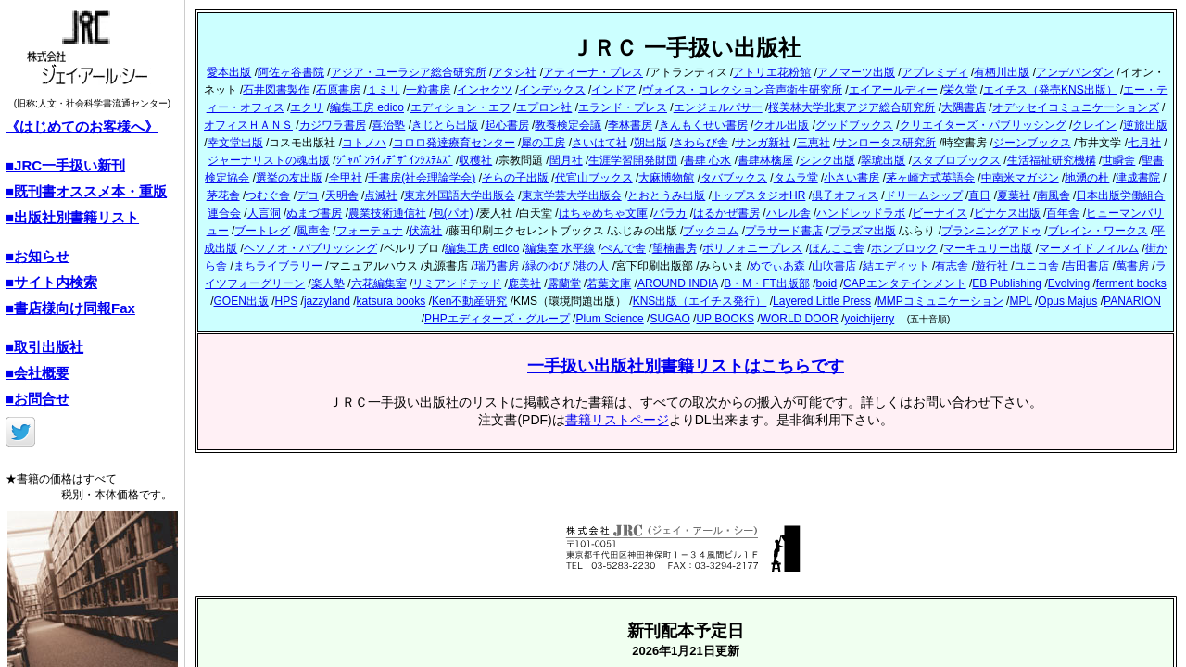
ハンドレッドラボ (860, 213)
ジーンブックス (1032, 142)
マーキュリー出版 (987, 248)
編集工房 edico (367, 107)
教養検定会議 (568, 125)
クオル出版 (781, 125)
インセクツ (484, 89)
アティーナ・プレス (593, 72)
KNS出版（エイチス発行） (700, 301)
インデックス (552, 89)
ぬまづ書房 (314, 213)
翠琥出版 (883, 160)
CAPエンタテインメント (904, 283)
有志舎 (951, 265)
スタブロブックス (956, 160)
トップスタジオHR (758, 195)
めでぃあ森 (777, 265)
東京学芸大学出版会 (572, 195)
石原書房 (338, 89)
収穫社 (475, 160)
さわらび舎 (700, 142)
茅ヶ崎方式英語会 (930, 177)
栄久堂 (960, 89)
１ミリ (383, 89)
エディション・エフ (460, 107)
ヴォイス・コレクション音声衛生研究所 (742, 89)
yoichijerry (869, 318)
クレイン (1094, 125)
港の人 (592, 265)
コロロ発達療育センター (454, 142)
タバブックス (733, 177)
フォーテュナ (369, 230)
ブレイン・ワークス (1098, 230)
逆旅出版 (1145, 125)
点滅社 (380, 195)
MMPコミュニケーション (940, 301)
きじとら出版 (444, 125)
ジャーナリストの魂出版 (269, 160)
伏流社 (425, 230)
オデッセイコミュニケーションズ (1075, 107)
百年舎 (1062, 213)
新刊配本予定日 (685, 631)
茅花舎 (223, 195)
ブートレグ (262, 230)
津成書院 (1138, 177)
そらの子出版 (515, 177)
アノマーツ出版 (856, 72)
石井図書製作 (276, 89)
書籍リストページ (617, 419)
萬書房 (1132, 265)
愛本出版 (229, 72)
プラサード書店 (784, 230)
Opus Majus (1067, 301)
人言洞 (264, 213)
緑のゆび (547, 265)
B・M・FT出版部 (767, 283)
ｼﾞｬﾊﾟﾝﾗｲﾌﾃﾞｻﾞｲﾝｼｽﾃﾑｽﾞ (394, 160)
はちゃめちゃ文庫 (603, 213)
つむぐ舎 (268, 195)
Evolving (1069, 283)
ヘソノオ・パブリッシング (310, 248)
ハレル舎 (788, 213)
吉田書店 (1087, 265)
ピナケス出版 (1007, 213)
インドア (613, 89)
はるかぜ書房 (726, 213)
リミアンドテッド (456, 283)
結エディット (896, 265)
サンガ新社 (762, 142)
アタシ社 (514, 72)
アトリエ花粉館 (772, 72)
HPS (286, 301)
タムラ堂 (796, 177)
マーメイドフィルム (1089, 248)
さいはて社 (599, 142)
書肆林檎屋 (765, 160)
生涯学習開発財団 (632, 160)
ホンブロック (904, 248)
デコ (307, 195)
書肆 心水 (707, 160)
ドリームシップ (924, 195)
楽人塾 (328, 283)
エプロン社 (544, 107)
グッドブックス (854, 125)
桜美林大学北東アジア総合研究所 (851, 107)
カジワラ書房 (332, 125)
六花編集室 (379, 283)
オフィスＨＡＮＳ (248, 125)
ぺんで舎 (623, 248)
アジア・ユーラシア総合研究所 (408, 72)
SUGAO (669, 318)
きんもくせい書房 (703, 125)
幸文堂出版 (235, 142)
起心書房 (507, 125)
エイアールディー (893, 89)
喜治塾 (388, 125)
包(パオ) (453, 213)
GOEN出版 (241, 301)
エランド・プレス (622, 107)
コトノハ (364, 142)
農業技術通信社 (387, 213)
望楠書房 (674, 248)
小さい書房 (851, 177)
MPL (1020, 301)
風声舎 (313, 230)
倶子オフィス (845, 195)
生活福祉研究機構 (1051, 160)
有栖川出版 (1001, 72)
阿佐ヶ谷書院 (291, 72)
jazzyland (327, 301)
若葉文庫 (609, 283)
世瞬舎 (1118, 160)
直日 (979, 195)
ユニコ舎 (1037, 265)
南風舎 (1053, 195)
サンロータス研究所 (886, 142)
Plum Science (609, 318)
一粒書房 (428, 89)
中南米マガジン (1020, 177)
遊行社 (991, 265)
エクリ (306, 107)
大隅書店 (963, 107)
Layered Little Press (822, 301)
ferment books (1131, 283)
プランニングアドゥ (991, 230)
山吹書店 (834, 265)
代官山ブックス (594, 177)
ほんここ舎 (836, 248)
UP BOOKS (724, 318)
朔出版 (650, 142)
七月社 (1144, 142)
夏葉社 (1013, 195)
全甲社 (345, 177)
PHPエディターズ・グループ (497, 318)
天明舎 (342, 195)
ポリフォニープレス (752, 248)
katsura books (391, 301)
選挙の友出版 (289, 177)
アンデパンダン (1075, 72)
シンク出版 (827, 160)
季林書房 (630, 125)
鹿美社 (524, 283)
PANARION (1132, 301)
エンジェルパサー (718, 107)
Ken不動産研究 (469, 301)
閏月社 (566, 160)
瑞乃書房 (496, 265)
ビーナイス (939, 213)
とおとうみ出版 (666, 195)
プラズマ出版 (862, 230)
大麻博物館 (666, 177)
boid (827, 283)
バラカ (670, 213)
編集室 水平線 (560, 248)
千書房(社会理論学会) (421, 177)
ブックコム (710, 230)
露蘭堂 (564, 283)
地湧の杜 (1087, 177)
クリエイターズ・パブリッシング (983, 125)
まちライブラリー (277, 265)
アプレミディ (935, 72)
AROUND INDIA (677, 283)
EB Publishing (1006, 283)
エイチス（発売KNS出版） (1050, 89)
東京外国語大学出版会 (459, 195)
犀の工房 (543, 142)
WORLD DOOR (800, 318)
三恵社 (813, 142)
